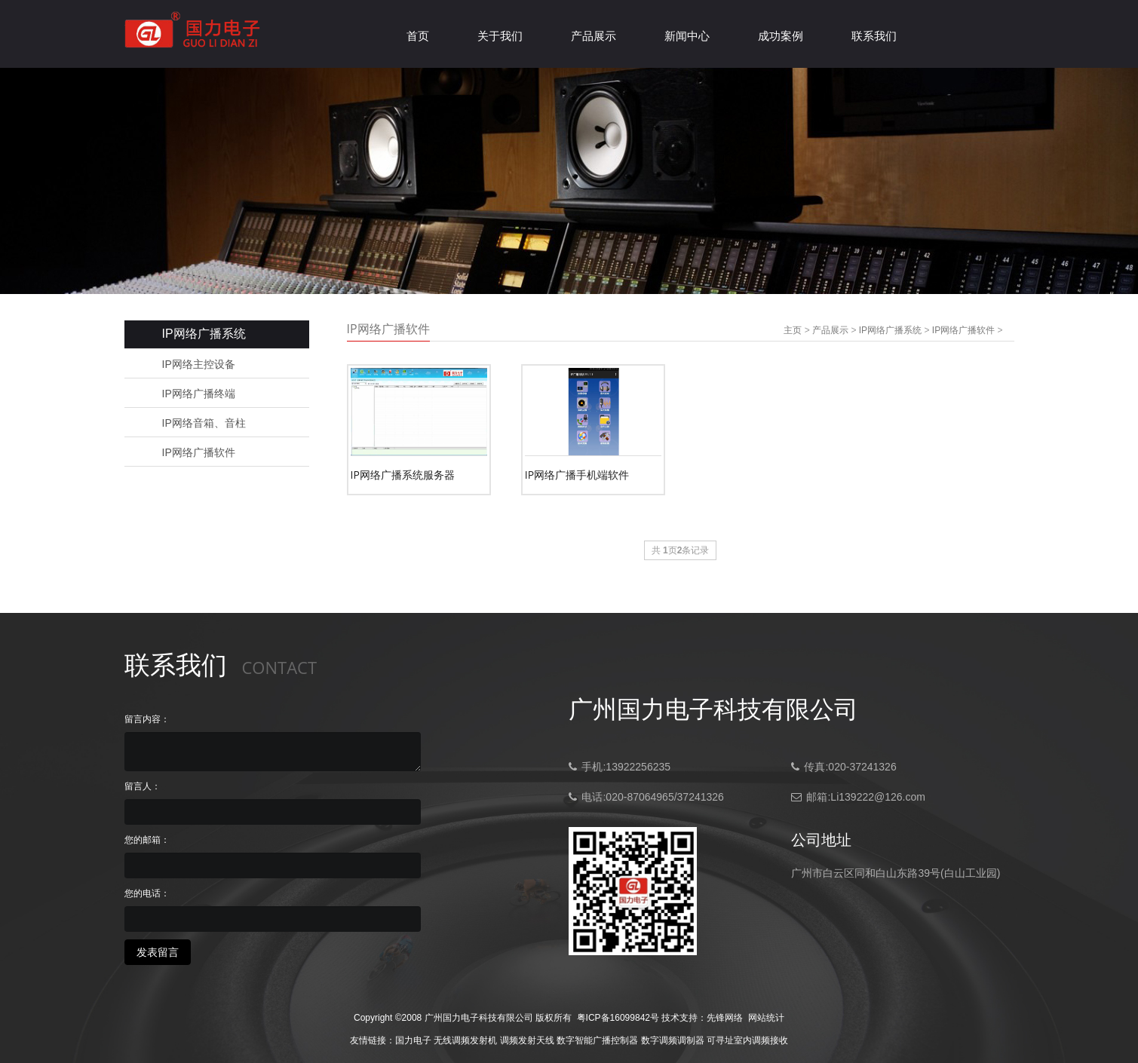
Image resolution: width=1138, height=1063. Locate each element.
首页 (417, 35)
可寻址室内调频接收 (747, 1040)
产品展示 (593, 35)
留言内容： (147, 719)
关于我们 (500, 35)
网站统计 (766, 1017)
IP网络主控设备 (198, 364)
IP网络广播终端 (198, 394)
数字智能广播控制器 (597, 1040)
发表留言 (157, 952)
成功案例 (780, 35)
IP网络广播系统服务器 (403, 474)
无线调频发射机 (465, 1040)
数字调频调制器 (672, 1040)
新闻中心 (687, 35)
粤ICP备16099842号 (618, 1017)
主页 (793, 330)
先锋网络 (725, 1017)
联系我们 (874, 35)
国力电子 (413, 1040)
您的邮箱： (147, 840)
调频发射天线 (527, 1040)
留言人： (142, 786)
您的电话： (147, 893)
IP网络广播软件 (198, 452)
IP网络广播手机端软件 (577, 474)
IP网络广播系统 (890, 330)
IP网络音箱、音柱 (204, 423)
